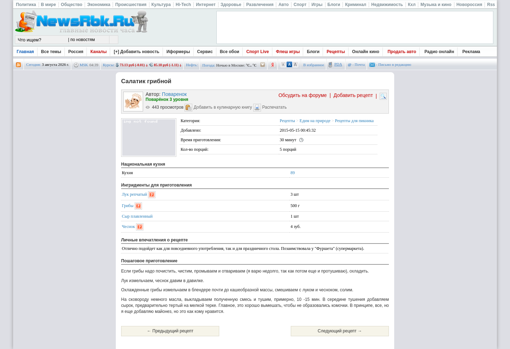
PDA (338, 64)
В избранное (313, 65)
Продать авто (401, 51)
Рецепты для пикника (354, 120)
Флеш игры (288, 51)
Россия (76, 51)
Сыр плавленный (137, 216)
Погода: (208, 65)
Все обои (229, 51)
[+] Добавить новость (136, 51)
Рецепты (336, 51)
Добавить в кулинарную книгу (223, 107)
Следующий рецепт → (340, 330)
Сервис (205, 51)
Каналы (98, 51)
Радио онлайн (439, 51)
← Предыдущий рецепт (170, 330)
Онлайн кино (365, 51)
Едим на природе (315, 120)
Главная (25, 51)
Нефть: (192, 65)
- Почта (356, 64)
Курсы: (109, 65)
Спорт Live (257, 51)
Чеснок (128, 226)
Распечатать (274, 107)
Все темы (51, 51)
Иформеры (178, 51)
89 (292, 172)
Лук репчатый (134, 194)
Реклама (471, 51)
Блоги (313, 51)
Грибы (128, 205)
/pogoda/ (262, 65)
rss (18, 65)
